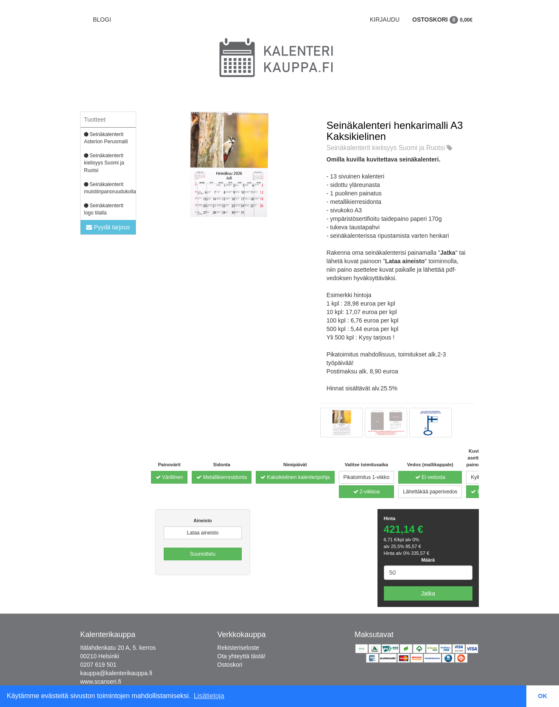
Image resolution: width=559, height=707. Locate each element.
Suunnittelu (202, 554)
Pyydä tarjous (108, 227)
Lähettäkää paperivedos (430, 492)
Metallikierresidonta (221, 477)
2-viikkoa (366, 492)
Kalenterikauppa (107, 634)
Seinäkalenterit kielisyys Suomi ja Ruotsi (104, 163)
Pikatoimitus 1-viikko (367, 477)
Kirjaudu (385, 19)
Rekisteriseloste (238, 647)
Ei (476, 492)
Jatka (428, 593)
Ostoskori (442, 19)
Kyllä (476, 477)
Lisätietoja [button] (209, 695)
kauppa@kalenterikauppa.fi (116, 673)
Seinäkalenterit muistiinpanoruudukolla (110, 188)
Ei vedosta (430, 477)
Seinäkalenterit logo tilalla (103, 209)
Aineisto (202, 520)
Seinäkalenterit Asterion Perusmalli (106, 138)
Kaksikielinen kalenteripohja (295, 477)
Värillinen (169, 477)
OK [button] (543, 696)
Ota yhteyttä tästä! (241, 656)
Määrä (428, 559)
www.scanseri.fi (100, 681)
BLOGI (102, 19)
